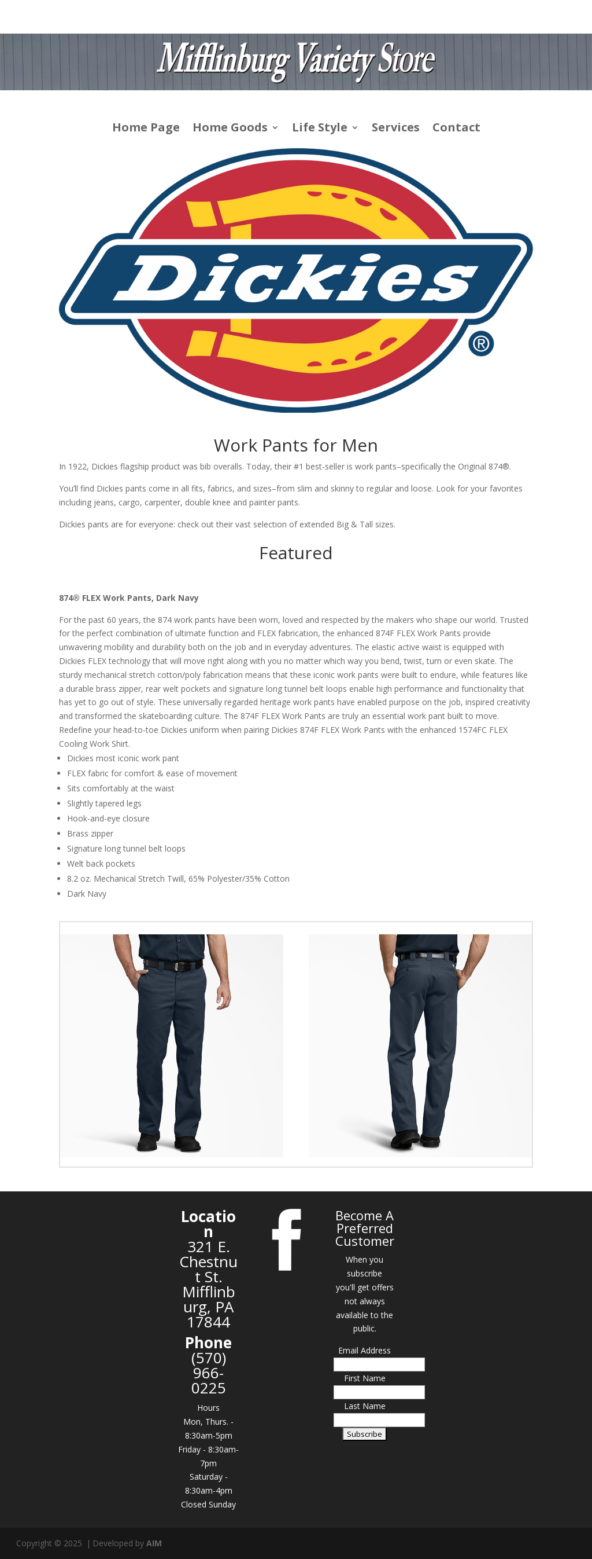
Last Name (365, 1405)
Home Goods (230, 129)
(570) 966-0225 (208, 1372)
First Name (365, 1378)
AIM (154, 1543)
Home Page (146, 129)
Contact (456, 129)
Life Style (319, 129)
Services (396, 129)
